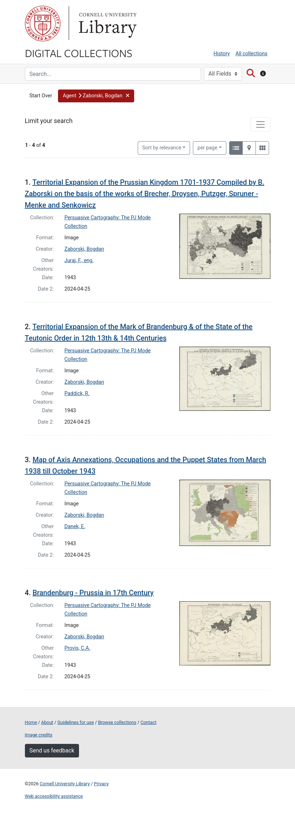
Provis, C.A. (77, 648)
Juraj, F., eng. (79, 260)
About (47, 722)
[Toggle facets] (260, 124)
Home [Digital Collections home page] (31, 722)
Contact (149, 722)
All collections (252, 54)
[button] (96, 96)
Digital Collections (78, 52)
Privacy (101, 783)
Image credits (39, 734)
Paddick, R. (76, 393)
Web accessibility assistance (54, 796)
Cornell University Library (65, 783)
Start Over (41, 96)
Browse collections (117, 722)
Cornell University (42, 23)
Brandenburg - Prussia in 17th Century (93, 592)
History (222, 54)
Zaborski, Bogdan (84, 249)
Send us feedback (52, 750)
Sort (161, 148)
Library (106, 23)
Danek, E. (74, 527)
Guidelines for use (75, 722)
